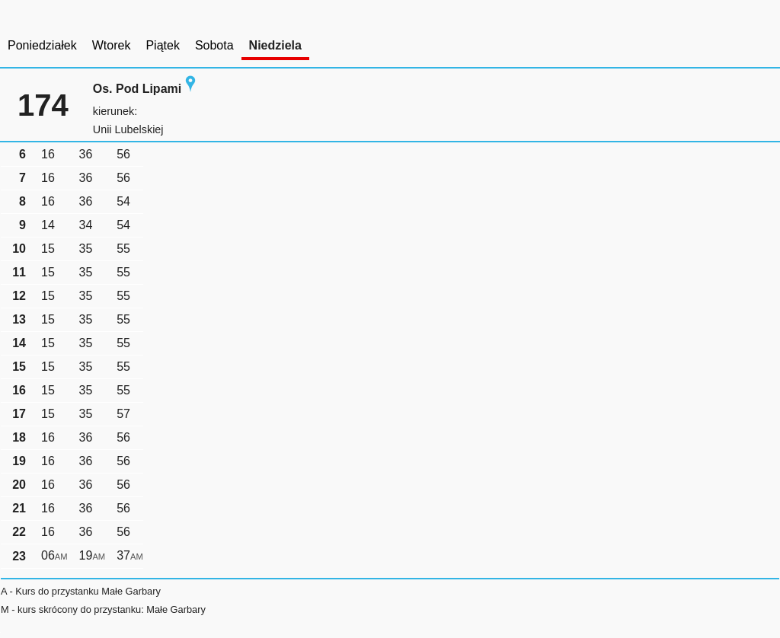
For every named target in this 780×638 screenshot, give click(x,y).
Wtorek (111, 45)
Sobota (214, 45)
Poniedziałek (42, 45)
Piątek (162, 45)
